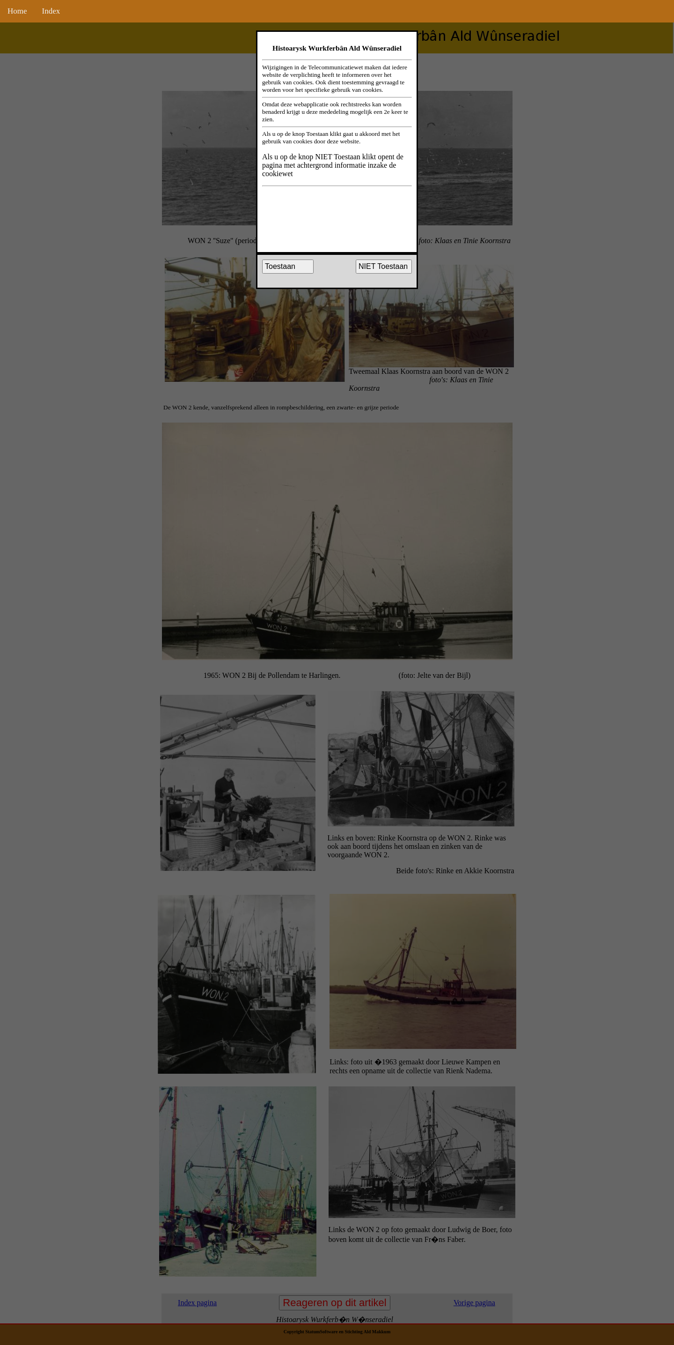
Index (51, 11)
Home (17, 11)
